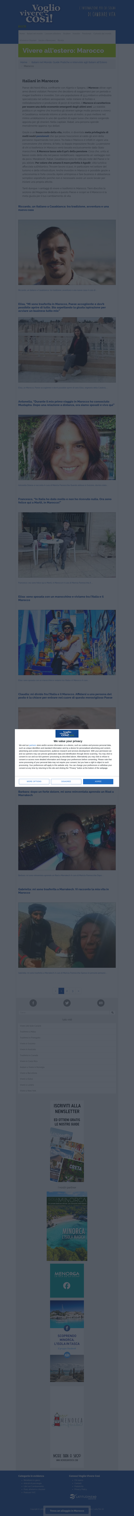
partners (32, 745)
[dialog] (67, 758)
